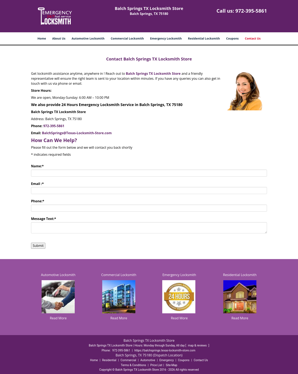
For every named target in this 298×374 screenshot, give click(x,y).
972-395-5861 (251, 10)
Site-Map (171, 365)
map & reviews (197, 345)
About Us (58, 38)
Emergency (166, 360)
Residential (109, 360)
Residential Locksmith (204, 38)
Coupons (232, 38)
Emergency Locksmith (166, 38)
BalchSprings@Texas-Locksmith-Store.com (77, 133)
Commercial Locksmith (127, 38)
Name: (37, 166)
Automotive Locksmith (88, 38)
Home (41, 38)
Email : (37, 183)
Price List (156, 365)
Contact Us (253, 38)
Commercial (128, 360)
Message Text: (43, 218)
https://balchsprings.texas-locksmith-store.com (164, 350)
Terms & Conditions (133, 365)
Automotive (147, 360)
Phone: (37, 201)
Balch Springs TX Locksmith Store (153, 73)
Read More (58, 318)
